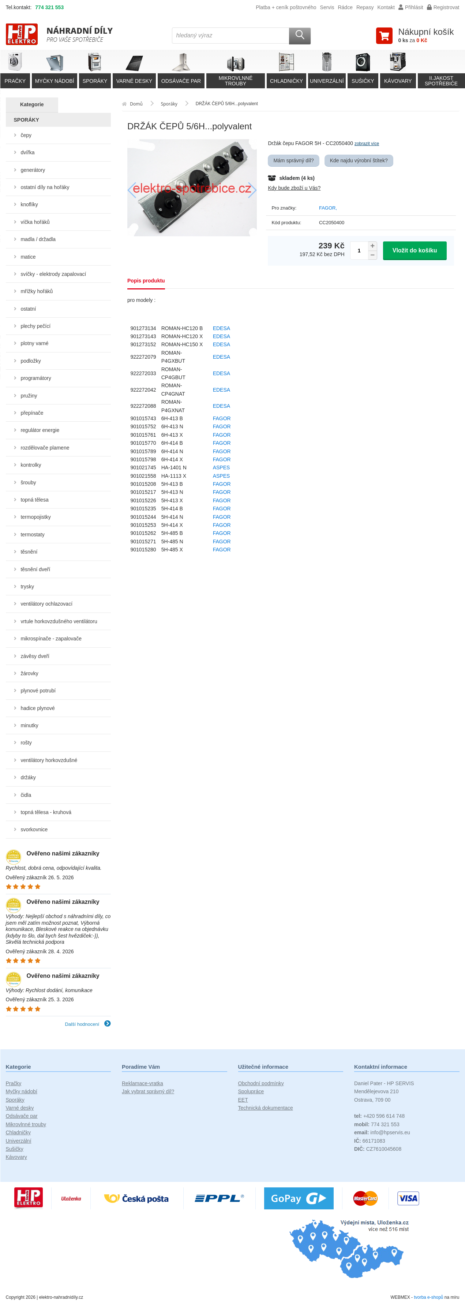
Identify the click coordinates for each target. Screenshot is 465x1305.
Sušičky (14, 1149)
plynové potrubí (38, 691)
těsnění (28, 552)
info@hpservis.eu (382, 1132)
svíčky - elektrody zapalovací (53, 274)
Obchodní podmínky (261, 1083)
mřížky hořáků (36, 291)
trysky (27, 586)
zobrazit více (367, 143)
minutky (29, 725)
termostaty (32, 534)
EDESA (221, 328)
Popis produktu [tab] (146, 281)
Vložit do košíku (415, 250)
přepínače (31, 413)
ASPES (221, 467)
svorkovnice (34, 829)
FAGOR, (328, 208)
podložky (30, 361)
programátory (35, 378)
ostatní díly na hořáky (44, 187)
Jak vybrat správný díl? (148, 1091)
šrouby (28, 482)
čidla (25, 795)
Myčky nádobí (21, 1091)
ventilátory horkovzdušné (48, 760)
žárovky (29, 673)
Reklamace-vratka (142, 1083)
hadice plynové (37, 708)
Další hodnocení (88, 1024)
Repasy (365, 7)
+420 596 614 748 (379, 1116)
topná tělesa (34, 500)
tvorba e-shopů (428, 1297)
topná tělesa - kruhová (45, 812)
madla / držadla (38, 239)
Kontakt (385, 7)
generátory (32, 170)
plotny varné (34, 343)
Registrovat (443, 7)
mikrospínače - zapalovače (51, 639)
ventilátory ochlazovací (46, 604)
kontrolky (30, 465)
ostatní (28, 309)
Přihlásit (410, 7)
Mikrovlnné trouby (26, 1124)
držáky (27, 777)
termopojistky (35, 517)
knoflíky (29, 204)
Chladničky (18, 1132)
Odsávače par (22, 1116)
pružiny (28, 396)
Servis (327, 7)
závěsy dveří (34, 656)
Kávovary (16, 1157)
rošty (25, 743)
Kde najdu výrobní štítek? (359, 160)
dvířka (27, 152)
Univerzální (18, 1141)
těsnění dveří (35, 569)
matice (27, 257)
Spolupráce (251, 1091)
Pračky (14, 1083)
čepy (25, 135)
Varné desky (20, 1108)
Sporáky (15, 1100)
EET (243, 1100)
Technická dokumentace (265, 1108)
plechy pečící (35, 326)
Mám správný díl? (293, 160)
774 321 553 (49, 7)
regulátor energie (39, 430)
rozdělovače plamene (44, 448)
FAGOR (222, 418)
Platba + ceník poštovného (286, 7)
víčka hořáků (34, 222)
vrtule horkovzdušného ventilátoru (58, 621)
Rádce (345, 7)
